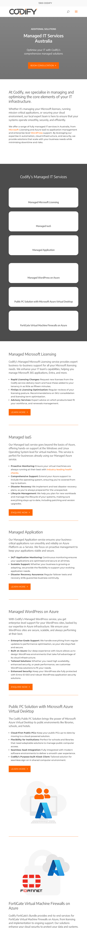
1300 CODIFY (43, 3)
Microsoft (14, 129)
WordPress (37, 133)
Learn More (18, 412)
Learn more (18, 586)
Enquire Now (19, 512)
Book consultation (42, 65)
